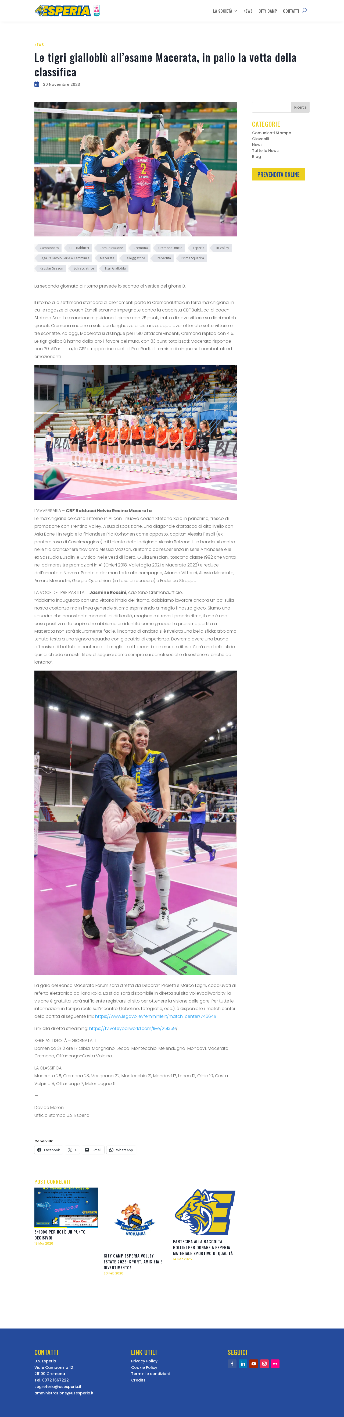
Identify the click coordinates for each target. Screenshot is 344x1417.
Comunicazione (111, 248)
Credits (138, 1380)
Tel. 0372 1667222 (51, 1380)
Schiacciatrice (84, 268)
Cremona (141, 248)
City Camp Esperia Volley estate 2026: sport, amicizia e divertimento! (133, 1261)
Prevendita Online (278, 174)
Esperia (198, 248)
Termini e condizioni (150, 1373)
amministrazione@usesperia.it (64, 1393)
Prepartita (163, 258)
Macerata (107, 258)
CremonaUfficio (170, 248)
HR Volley (222, 248)
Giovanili (260, 139)
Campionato (49, 248)
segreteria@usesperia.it (57, 1386)
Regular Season (51, 268)
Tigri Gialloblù (115, 268)
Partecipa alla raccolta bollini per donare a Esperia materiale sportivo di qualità (203, 1247)
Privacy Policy (144, 1361)
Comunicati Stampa (271, 133)
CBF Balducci (79, 248)
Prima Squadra (192, 258)
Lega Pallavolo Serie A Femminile (64, 258)
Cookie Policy (144, 1367)
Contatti (291, 11)
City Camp (268, 11)
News (248, 11)
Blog (256, 157)
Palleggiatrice (135, 258)
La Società (222, 11)
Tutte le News (265, 151)
